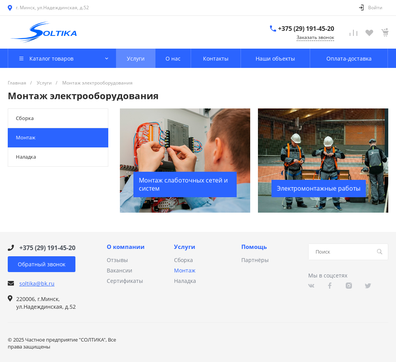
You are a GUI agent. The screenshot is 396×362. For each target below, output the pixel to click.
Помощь (254, 247)
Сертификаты (125, 280)
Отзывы (117, 260)
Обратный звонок (41, 264)
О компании (126, 247)
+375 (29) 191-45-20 (306, 28)
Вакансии (119, 270)
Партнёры (255, 260)
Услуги (184, 247)
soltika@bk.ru (37, 283)
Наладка (26, 156)
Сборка (25, 118)
